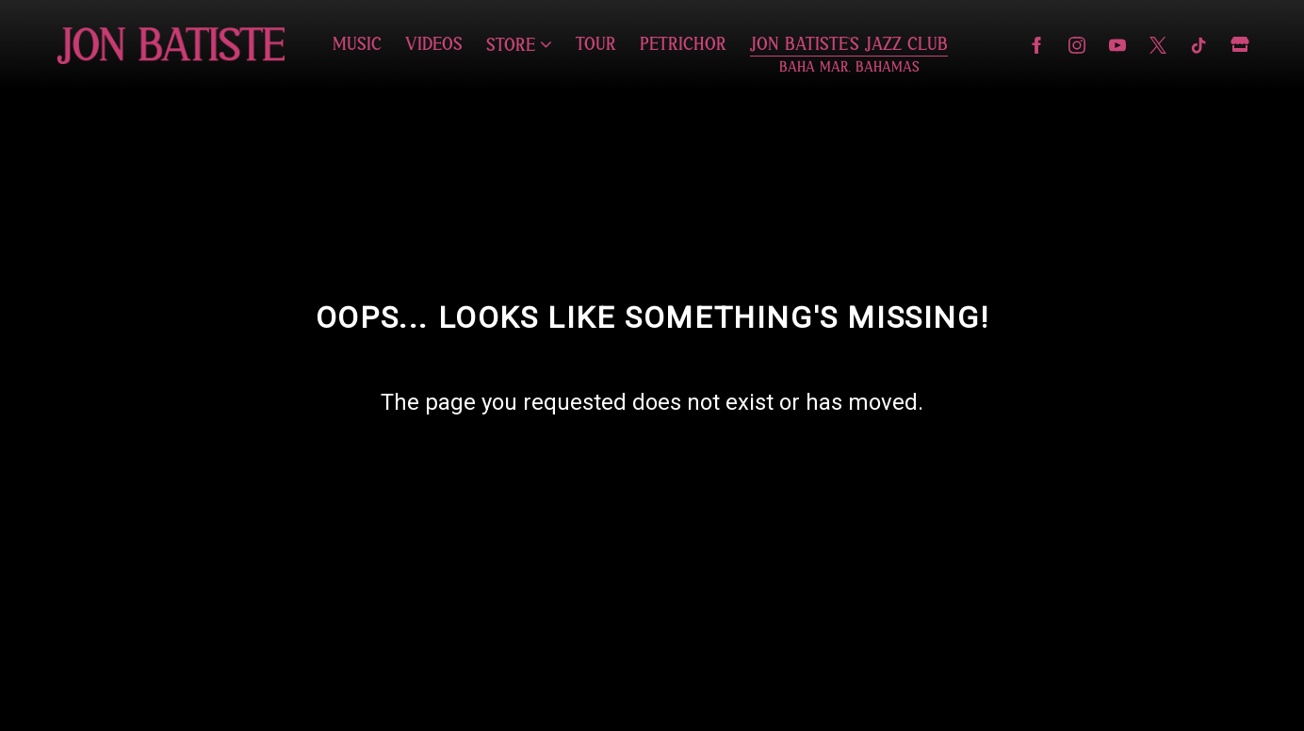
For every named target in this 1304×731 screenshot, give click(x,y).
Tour (596, 45)
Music (357, 45)
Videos (434, 45)
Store (510, 46)
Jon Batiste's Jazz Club (849, 45)
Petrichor (683, 45)
